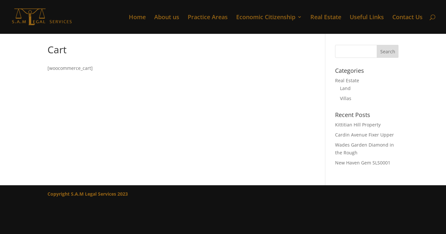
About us (166, 18)
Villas (345, 98)
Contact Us (407, 18)
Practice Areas (208, 18)
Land (345, 88)
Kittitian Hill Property (358, 125)
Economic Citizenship (265, 18)
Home (137, 18)
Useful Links (367, 18)
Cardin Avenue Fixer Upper (364, 135)
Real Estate (325, 18)
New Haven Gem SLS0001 (362, 163)
